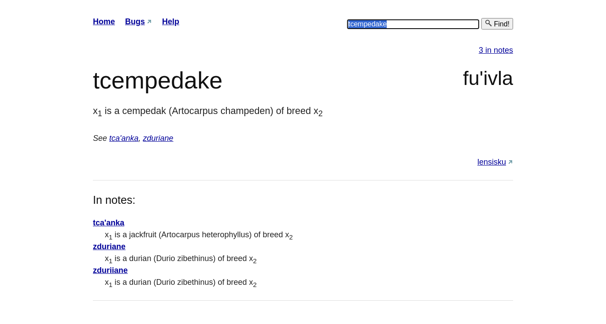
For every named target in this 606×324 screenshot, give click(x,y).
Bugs (135, 21)
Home (104, 21)
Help (170, 21)
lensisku (491, 162)
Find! (497, 23)
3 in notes (496, 50)
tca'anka (123, 138)
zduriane (158, 138)
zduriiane (110, 270)
